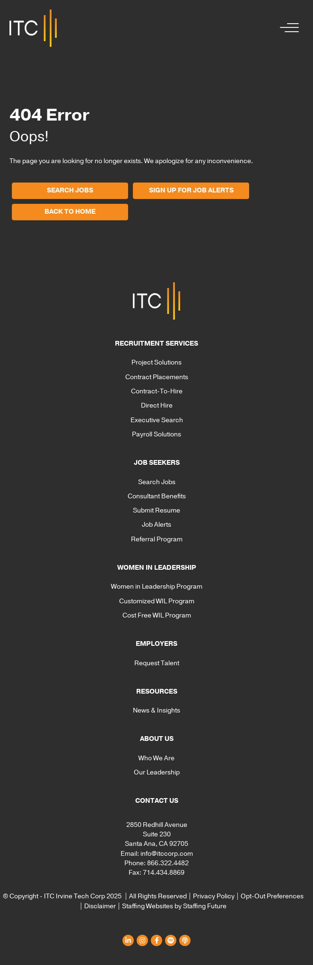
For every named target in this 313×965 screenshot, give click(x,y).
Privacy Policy (214, 896)
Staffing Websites (147, 906)
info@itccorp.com (166, 853)
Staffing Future (204, 906)
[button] (287, 28)
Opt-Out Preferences (272, 896)
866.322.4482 (168, 863)
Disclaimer (100, 906)
